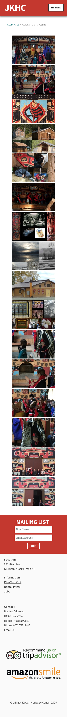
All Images (13, 24)
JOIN (33, 546)
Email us (9, 630)
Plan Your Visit (12, 582)
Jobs (7, 591)
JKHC (15, 7)
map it (30, 569)
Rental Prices (12, 587)
